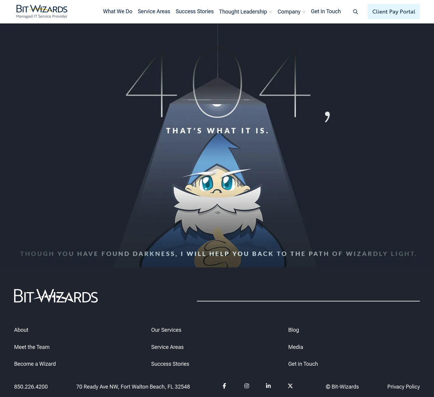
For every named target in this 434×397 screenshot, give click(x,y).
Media (295, 347)
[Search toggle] (355, 11)
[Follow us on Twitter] (290, 386)
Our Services (166, 330)
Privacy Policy (403, 386)
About (21, 330)
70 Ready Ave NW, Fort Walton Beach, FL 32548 (133, 386)
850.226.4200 (31, 386)
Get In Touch (326, 11)
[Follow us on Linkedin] (268, 386)
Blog (293, 330)
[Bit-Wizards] (42, 11)
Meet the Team (32, 347)
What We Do (118, 11)
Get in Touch (303, 364)
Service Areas (154, 11)
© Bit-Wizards (342, 386)
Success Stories (195, 11)
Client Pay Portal (393, 11)
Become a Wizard (35, 364)
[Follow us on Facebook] (225, 386)
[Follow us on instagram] (247, 386)
